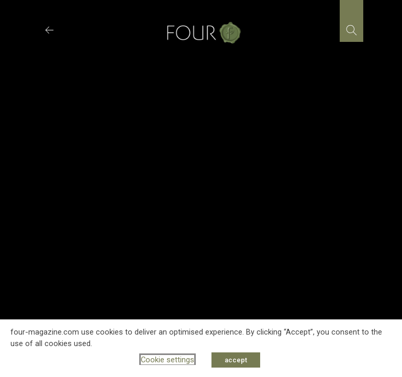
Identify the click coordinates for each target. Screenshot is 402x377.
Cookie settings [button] (167, 359)
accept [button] (236, 360)
